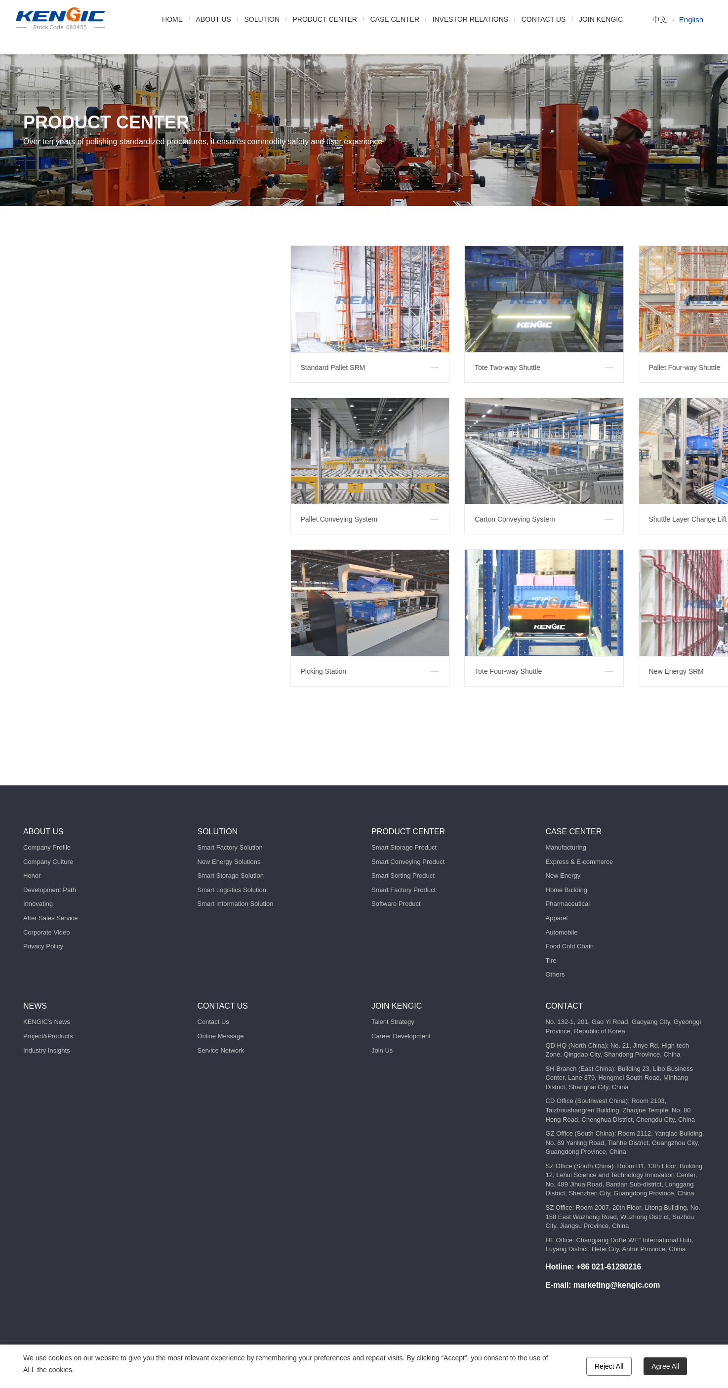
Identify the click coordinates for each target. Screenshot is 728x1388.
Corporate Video (46, 932)
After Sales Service (50, 918)
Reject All (609, 1366)
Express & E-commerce (579, 861)
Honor (31, 875)
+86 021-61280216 (608, 1267)
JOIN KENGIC (601, 19)
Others (555, 974)
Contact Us (213, 1021)
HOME (172, 19)
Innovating (38, 903)
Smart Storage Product (404, 847)
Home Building (567, 890)
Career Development (401, 1036)
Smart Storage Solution (231, 875)
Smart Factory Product (403, 890)
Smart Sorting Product (403, 875)
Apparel (557, 918)
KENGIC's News (46, 1021)
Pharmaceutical (568, 903)
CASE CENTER (394, 19)
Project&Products (48, 1036)
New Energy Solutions (229, 861)
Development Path (49, 890)
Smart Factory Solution (230, 847)
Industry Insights (46, 1050)
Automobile (562, 932)
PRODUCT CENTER (325, 19)
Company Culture (48, 861)
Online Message (221, 1036)
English (691, 19)
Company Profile (47, 847)
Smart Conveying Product (408, 861)
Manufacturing (566, 847)
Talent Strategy (392, 1021)
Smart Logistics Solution (232, 890)
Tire (551, 960)
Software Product (396, 903)
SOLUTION (262, 19)
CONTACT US (544, 19)
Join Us (382, 1050)
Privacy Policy (43, 946)
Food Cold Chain (570, 946)
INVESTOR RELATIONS (471, 19)
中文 (659, 19)
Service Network (221, 1050)
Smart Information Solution (236, 903)
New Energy (563, 875)
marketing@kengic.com (616, 1285)
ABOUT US (213, 19)
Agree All (665, 1366)
